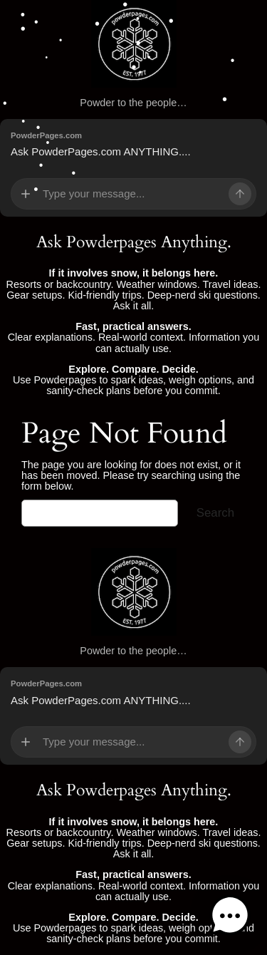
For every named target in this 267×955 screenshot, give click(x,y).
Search (215, 513)
